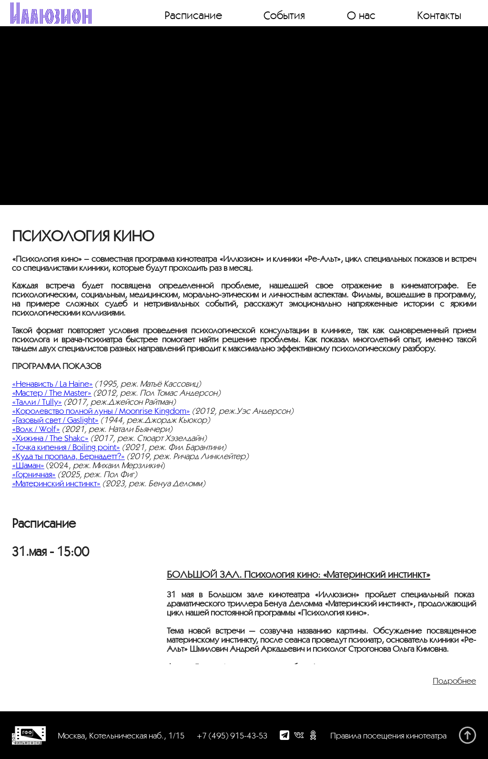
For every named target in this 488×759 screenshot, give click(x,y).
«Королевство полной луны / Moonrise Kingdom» (101, 410)
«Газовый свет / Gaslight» (55, 419)
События (284, 15)
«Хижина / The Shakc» (50, 437)
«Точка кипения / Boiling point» (66, 446)
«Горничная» (34, 474)
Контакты (439, 15)
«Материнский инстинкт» (56, 483)
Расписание (193, 15)
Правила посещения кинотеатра (388, 735)
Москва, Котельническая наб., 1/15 (121, 735)
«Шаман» (28, 465)
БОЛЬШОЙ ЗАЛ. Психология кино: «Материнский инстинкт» (298, 574)
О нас (361, 15)
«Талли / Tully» (37, 401)
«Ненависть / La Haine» (52, 383)
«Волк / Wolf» (36, 428)
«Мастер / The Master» (52, 392)
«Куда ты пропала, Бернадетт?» (68, 456)
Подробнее (454, 680)
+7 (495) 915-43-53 (232, 735)
